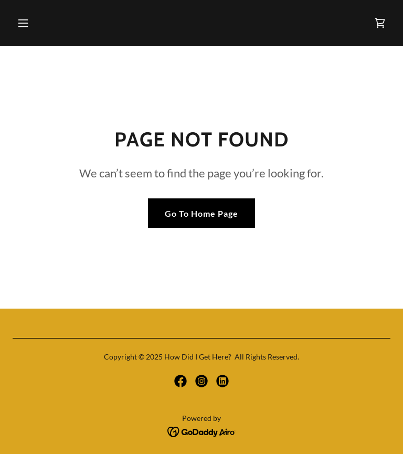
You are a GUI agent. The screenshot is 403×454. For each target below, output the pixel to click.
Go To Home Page (201, 213)
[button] (56, 23)
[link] (379, 23)
